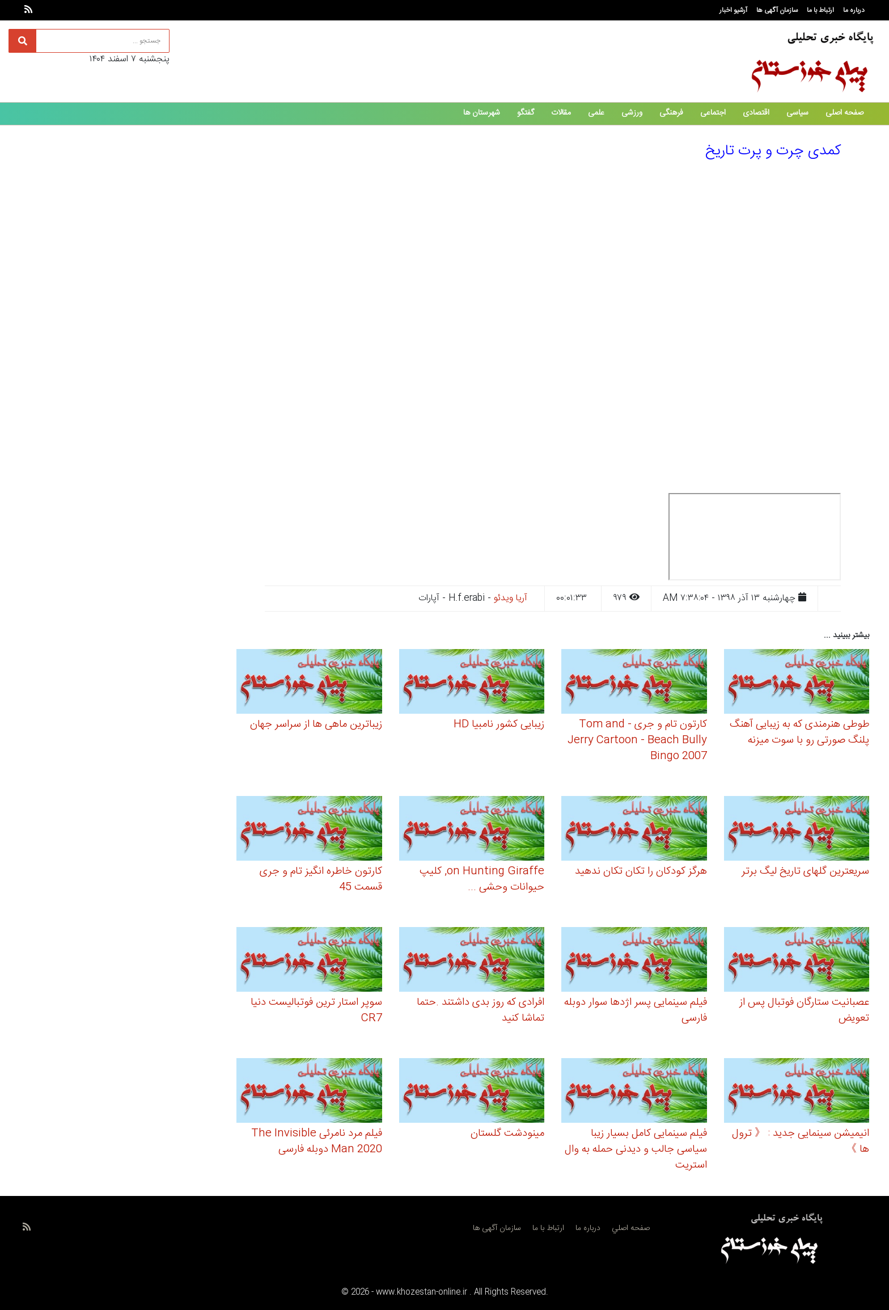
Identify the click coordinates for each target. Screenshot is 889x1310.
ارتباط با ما (820, 10)
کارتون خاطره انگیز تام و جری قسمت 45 (321, 879)
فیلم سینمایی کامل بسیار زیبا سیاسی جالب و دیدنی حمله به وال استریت (636, 1149)
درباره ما (854, 10)
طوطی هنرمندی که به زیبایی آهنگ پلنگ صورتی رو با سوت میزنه (799, 732)
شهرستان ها (481, 113)
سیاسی (797, 113)
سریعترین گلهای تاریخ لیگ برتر (805, 871)
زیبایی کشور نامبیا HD (499, 724)
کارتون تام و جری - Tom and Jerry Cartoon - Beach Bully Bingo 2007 (637, 740)
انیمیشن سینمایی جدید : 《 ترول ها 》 (800, 1141)
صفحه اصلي (631, 1228)
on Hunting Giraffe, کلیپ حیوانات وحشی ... (482, 879)
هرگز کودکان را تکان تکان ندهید (641, 871)
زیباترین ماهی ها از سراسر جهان (316, 724)
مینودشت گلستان (507, 1133)
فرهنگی (671, 113)
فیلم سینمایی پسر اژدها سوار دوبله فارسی (635, 1010)
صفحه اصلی (844, 113)
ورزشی (631, 113)
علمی (596, 113)
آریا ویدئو (510, 598)
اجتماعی (713, 113)
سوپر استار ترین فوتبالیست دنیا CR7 (316, 1010)
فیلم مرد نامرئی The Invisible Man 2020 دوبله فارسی (316, 1141)
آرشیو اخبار (733, 10)
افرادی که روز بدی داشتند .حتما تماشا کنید (480, 1010)
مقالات (561, 113)
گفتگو (525, 113)
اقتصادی (756, 113)
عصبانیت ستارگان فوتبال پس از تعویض (804, 1010)
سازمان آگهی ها (777, 10)
